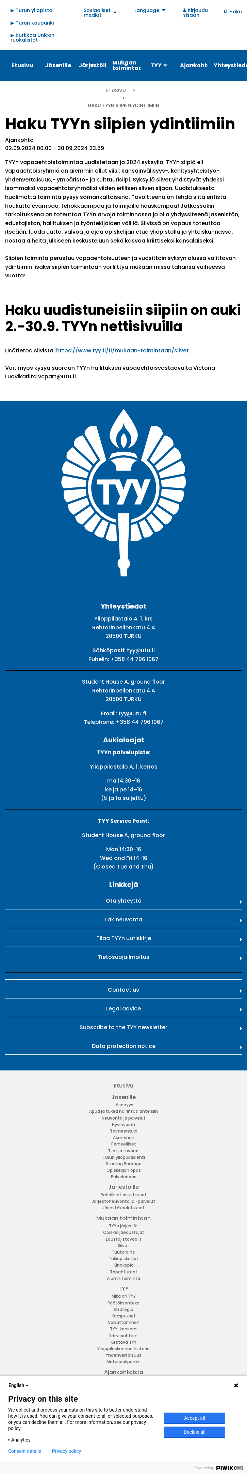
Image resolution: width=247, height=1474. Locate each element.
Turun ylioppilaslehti (123, 1157)
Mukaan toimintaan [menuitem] (126, 65)
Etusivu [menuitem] (22, 65)
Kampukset (124, 1316)
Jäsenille (123, 1097)
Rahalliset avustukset (124, 1195)
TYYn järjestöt (123, 1226)
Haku (235, 11)
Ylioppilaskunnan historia (123, 1349)
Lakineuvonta (123, 919)
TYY (123, 1289)
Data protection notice (123, 1046)
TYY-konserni (123, 1329)
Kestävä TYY (123, 1342)
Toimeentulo (123, 1131)
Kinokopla (124, 1265)
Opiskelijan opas (123, 1170)
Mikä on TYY (124, 1296)
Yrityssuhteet (123, 1336)
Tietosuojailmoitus (123, 957)
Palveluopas (123, 1177)
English (19, 1385)
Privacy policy (66, 1451)
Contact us (123, 990)
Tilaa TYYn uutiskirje (123, 938)
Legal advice (123, 1008)
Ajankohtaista (123, 1372)
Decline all (194, 1432)
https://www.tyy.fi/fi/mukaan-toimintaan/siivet (123, 350)
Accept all (194, 1418)
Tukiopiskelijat (123, 1258)
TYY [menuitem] (156, 65)
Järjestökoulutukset (123, 1208)
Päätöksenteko (123, 1303)
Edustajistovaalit (124, 1239)
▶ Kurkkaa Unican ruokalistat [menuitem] (32, 37)
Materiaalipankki (123, 1361)
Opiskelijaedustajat (123, 1232)
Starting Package (124, 1164)
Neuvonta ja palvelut (124, 1118)
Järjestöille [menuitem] (92, 65)
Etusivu (116, 90)
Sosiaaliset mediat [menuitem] (97, 12)
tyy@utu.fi (141, 650)
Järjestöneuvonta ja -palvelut (123, 1201)
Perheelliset (123, 1144)
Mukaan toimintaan (123, 1218)
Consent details (24, 1451)
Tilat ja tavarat (123, 1151)
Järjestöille (123, 1187)
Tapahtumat (123, 1272)
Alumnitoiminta (123, 1278)
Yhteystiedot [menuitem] (227, 65)
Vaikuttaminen (123, 1322)
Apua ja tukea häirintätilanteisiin (123, 1111)
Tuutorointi (123, 1252)
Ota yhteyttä (124, 901)
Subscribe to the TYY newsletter (123, 1027)
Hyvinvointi (123, 1124)
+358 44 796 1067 (135, 659)
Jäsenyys (123, 1105)
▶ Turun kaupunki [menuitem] (32, 22)
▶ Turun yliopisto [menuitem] (31, 10)
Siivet (123, 1246)
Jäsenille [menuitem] (58, 65)
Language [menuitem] (146, 10)
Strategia (123, 1309)
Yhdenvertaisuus (124, 1355)
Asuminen (123, 1137)
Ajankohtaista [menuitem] (194, 65)
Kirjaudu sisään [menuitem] (195, 12)
